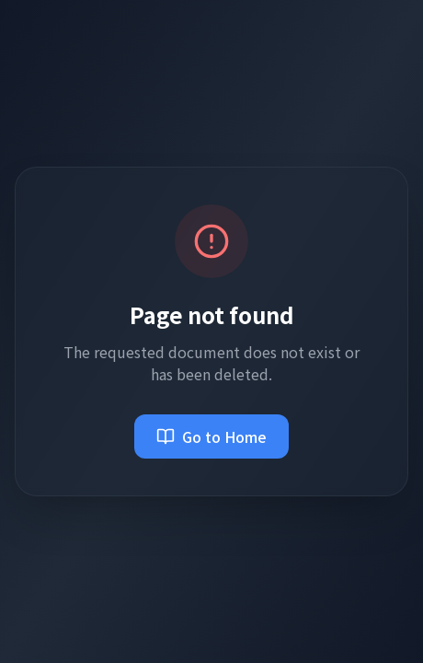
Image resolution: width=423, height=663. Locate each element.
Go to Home (211, 436)
